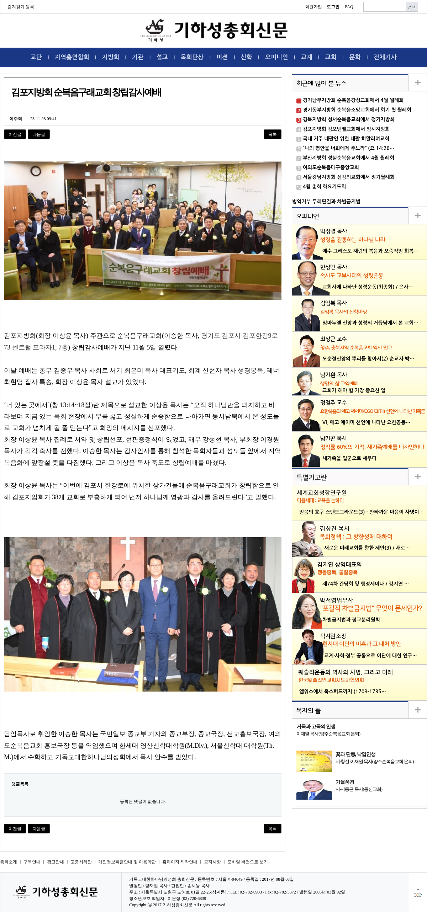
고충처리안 (81, 861)
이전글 (15, 134)
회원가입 (313, 6)
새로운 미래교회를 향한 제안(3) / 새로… (367, 547)
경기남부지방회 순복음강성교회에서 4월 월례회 (353, 100)
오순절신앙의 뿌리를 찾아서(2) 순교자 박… (368, 358)
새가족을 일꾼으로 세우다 (349, 458)
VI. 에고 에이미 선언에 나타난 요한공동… (366, 422)
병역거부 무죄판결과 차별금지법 (326, 201)
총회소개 (8, 861)
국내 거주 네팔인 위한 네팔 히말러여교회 (346, 138)
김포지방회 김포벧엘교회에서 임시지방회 (346, 129)
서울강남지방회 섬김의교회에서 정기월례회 (349, 177)
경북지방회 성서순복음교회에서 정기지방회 (349, 119)
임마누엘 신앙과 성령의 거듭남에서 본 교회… (370, 322)
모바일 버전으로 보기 (247, 861)
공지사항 (212, 861)
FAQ (349, 6)
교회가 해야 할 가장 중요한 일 (354, 390)
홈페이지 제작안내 (179, 861)
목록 (272, 134)
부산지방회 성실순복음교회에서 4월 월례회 (348, 157)
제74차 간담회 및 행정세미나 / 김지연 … (365, 583)
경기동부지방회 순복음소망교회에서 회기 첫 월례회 (357, 109)
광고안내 (55, 861)
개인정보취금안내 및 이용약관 (127, 861)
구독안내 (32, 861)
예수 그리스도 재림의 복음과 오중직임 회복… (370, 251)
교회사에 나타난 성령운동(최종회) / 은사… (367, 286)
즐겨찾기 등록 (20, 6)
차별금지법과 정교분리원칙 (351, 619)
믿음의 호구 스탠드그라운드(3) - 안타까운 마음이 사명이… (361, 512)
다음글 (38, 134)
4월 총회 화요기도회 (324, 186)
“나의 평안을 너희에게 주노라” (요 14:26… (348, 148)
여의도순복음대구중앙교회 (331, 167)
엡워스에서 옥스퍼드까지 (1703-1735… (342, 691)
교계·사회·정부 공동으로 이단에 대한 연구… (370, 655)
